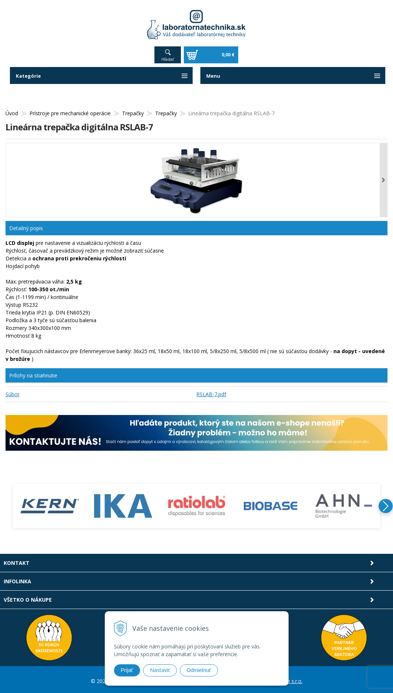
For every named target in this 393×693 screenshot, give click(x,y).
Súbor (12, 391)
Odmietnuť (199, 670)
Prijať (127, 670)
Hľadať (167, 56)
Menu (213, 72)
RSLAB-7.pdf (211, 391)
